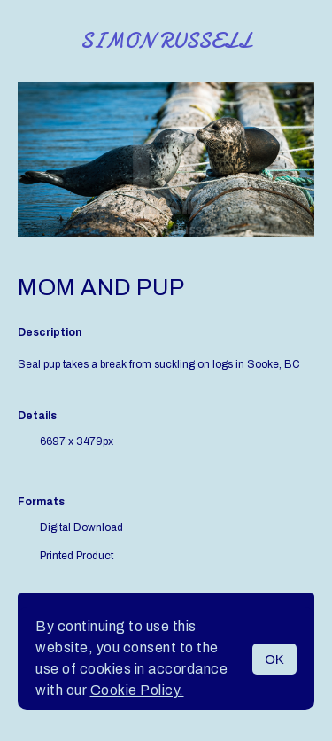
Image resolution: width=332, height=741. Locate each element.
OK (274, 659)
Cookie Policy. (137, 690)
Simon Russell (166, 41)
